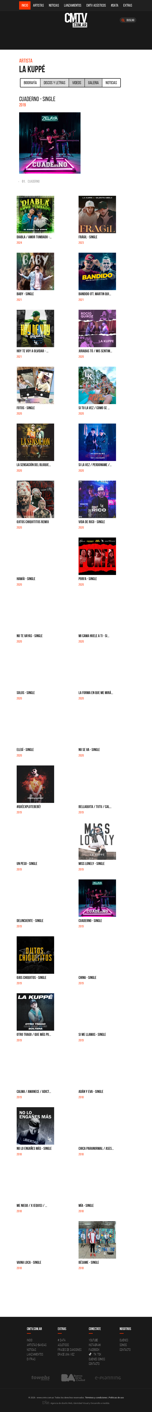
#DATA (114, 5)
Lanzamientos (72, 5)
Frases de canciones (69, 1349)
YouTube (93, 1340)
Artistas (38, 5)
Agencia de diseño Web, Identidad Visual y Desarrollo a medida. (76, 1403)
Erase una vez (66, 1354)
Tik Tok (95, 1354)
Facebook (94, 1349)
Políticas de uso (116, 1397)
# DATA (62, 1340)
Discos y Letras (54, 82)
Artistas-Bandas (37, 1345)
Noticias (54, 5)
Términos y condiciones (96, 1397)
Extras (127, 5)
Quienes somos (97, 1359)
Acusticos (63, 1345)
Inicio (25, 5)
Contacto (94, 1363)
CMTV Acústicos (96, 5)
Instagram (95, 1345)
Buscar (128, 20)
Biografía (30, 82)
